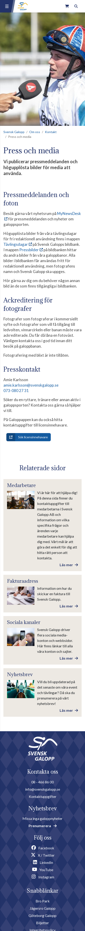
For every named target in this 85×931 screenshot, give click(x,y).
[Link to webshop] (67, 6)
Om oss (34, 132)
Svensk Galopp (13, 132)
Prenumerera (43, 826)
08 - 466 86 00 (42, 782)
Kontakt (51, 132)
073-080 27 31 (16, 390)
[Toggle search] (76, 6)
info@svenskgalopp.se (42, 789)
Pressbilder (29, 249)
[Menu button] (6, 6)
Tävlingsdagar (15, 244)
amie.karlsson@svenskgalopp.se (30, 385)
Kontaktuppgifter (42, 796)
